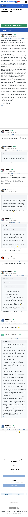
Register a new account (14, 476)
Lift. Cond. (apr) (8, 261)
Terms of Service (13, 513)
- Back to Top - (14, 502)
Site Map (3, 511)
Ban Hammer (5, 12)
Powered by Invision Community (14, 514)
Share (7, 494)
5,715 (19, 334)
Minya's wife (8, 257)
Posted (11, 36)
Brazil (18, 38)
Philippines (18, 323)
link (2, 105)
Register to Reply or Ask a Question (14, 25)
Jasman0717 (8, 319)
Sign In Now (14, 485)
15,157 (14, 34)
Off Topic (20, 12)
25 (14, 256)
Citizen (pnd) (8, 323)
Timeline (22, 38)
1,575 (11, 130)
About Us (20, 513)
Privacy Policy (15, 511)
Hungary (19, 261)
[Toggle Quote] (3, 153)
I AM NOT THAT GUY (11, 334)
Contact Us (8, 511)
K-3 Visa (13, 134)
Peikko (7, 130)
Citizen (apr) (9, 38)
